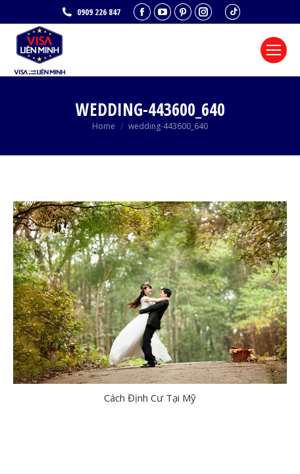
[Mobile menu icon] (274, 50)
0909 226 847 (90, 12)
